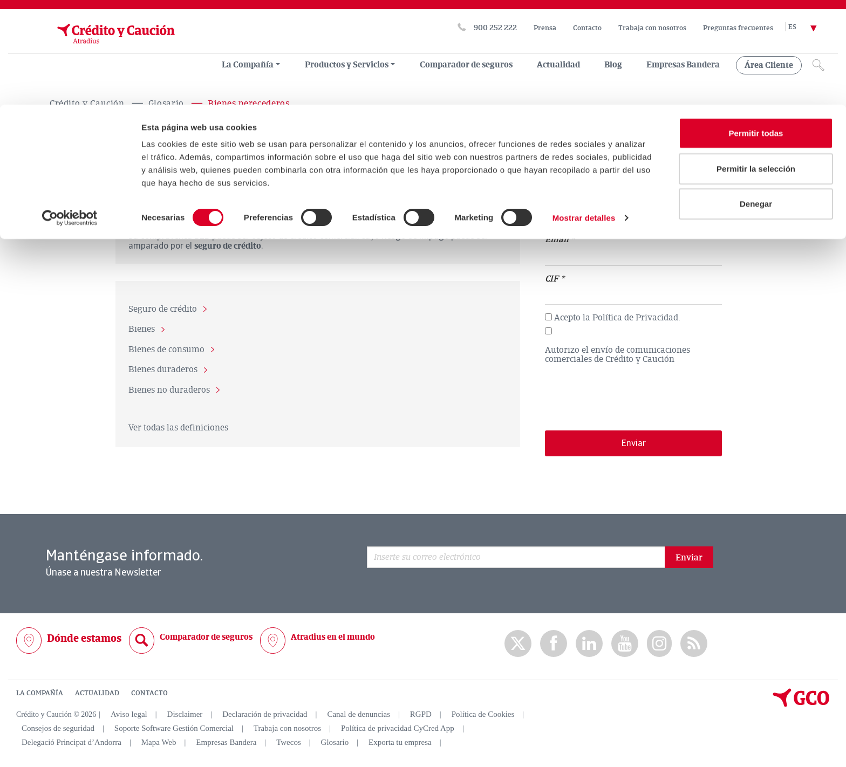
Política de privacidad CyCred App (397, 728)
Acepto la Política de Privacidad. (617, 318)
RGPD (421, 714)
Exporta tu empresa (400, 742)
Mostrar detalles (584, 113)
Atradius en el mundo (333, 636)
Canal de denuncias (358, 714)
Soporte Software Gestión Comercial (174, 728)
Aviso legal (129, 714)
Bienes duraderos (162, 370)
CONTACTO (149, 692)
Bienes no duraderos (169, 390)
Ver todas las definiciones (178, 427)
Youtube (625, 643)
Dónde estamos (84, 638)
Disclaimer (185, 714)
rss (694, 643)
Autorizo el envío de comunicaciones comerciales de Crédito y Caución (617, 354)
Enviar (689, 557)
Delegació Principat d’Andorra (71, 742)
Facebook (553, 643)
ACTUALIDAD (97, 692)
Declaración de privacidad (264, 714)
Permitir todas (756, 28)
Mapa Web (158, 742)
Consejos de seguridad (58, 728)
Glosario (335, 742)
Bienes (141, 329)
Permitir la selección (756, 64)
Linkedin (589, 643)
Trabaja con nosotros (287, 728)
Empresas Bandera (226, 742)
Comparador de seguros (206, 636)
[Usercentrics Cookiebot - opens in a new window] (70, 113)
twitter (518, 643)
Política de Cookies (483, 714)
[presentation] (627, 393)
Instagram (659, 643)
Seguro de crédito (162, 309)
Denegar (756, 99)
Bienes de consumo (166, 349)
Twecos (288, 742)
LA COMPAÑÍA (39, 692)
